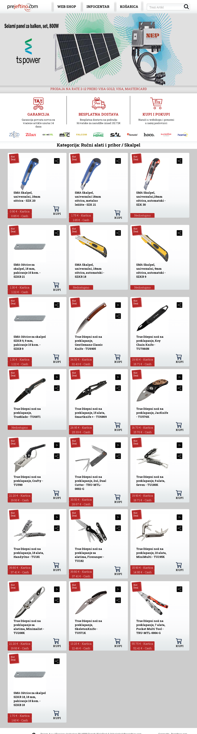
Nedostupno (142, 215)
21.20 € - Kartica (19, 495)
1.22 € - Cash (19, 292)
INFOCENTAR (97, 6)
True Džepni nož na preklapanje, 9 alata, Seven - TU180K (150, 481)
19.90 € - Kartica (142, 359)
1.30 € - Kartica (19, 287)
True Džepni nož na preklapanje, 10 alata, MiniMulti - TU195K (151, 553)
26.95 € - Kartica (81, 427)
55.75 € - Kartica (142, 643)
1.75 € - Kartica (81, 215)
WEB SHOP (66, 6)
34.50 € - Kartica (81, 359)
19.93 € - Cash (20, 500)
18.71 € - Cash (142, 364)
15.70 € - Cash (142, 432)
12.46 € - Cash (81, 648)
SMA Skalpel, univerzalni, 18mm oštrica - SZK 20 (27, 196)
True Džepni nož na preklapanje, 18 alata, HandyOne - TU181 (29, 553)
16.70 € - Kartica (142, 427)
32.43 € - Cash (81, 364)
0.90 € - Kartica (20, 211)
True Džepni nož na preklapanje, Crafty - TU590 (28, 481)
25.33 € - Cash (81, 432)
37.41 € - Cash (20, 572)
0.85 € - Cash (19, 216)
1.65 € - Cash (81, 220)
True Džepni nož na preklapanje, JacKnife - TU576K (152, 413)
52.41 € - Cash (142, 648)
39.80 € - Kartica (19, 567)
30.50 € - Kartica (81, 499)
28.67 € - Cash (81, 504)
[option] (98, 49)
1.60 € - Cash (20, 720)
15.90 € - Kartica (142, 567)
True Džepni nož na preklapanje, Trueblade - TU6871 (27, 413)
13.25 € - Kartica (81, 643)
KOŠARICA (129, 6)
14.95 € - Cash (142, 572)
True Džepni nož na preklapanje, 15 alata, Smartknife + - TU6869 (91, 413)
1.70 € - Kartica (20, 716)
